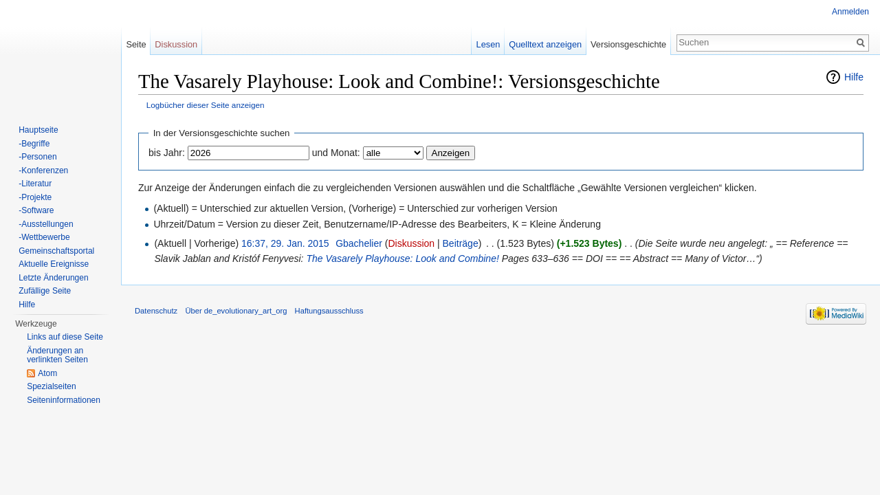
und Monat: (336, 152)
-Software (36, 210)
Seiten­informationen (63, 400)
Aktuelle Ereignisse (54, 264)
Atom (47, 373)
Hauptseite (38, 130)
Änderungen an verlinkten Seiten (57, 355)
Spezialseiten (51, 386)
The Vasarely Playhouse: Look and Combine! (402, 258)
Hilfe (854, 77)
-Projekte (35, 197)
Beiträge (460, 243)
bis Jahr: (166, 152)
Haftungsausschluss (329, 311)
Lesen (488, 44)
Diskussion (411, 243)
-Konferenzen (43, 170)
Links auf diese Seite (65, 337)
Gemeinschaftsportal (56, 251)
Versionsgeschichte (628, 44)
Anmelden (850, 11)
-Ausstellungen (46, 224)
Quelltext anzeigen (545, 44)
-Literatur (35, 183)
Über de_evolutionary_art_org (236, 311)
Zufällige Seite (45, 291)
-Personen (37, 157)
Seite (136, 44)
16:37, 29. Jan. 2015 (285, 243)
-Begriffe (34, 143)
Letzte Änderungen (53, 278)
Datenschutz (156, 311)
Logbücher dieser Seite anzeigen (205, 104)
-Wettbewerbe (44, 237)
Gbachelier (359, 243)
